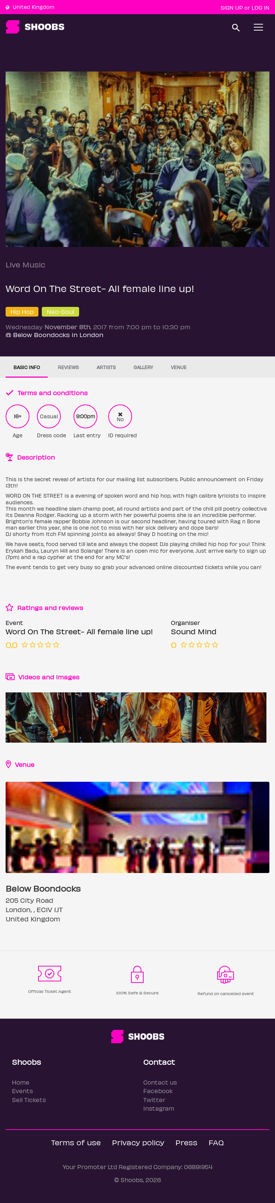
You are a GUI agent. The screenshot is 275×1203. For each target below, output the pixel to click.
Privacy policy (138, 1142)
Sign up (232, 7)
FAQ (216, 1142)
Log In (260, 7)
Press (186, 1142)
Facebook (158, 1090)
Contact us (160, 1082)
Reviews (68, 367)
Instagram (158, 1108)
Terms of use (76, 1142)
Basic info (26, 367)
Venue (179, 367)
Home (20, 1082)
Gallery (143, 367)
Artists (106, 367)
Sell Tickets (29, 1099)
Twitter (154, 1099)
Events (22, 1090)
